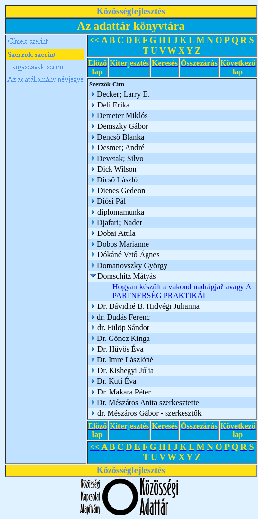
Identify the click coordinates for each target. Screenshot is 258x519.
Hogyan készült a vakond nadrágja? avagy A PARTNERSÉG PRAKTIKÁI (181, 291)
